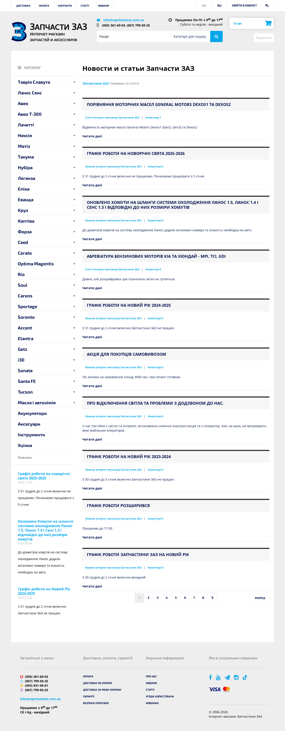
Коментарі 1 (153, 117)
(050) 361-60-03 (113, 25)
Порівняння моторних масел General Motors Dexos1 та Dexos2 (159, 104)
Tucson (25, 391)
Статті (85, 5)
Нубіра (25, 167)
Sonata (25, 370)
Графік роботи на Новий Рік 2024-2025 (44, 591)
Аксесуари (29, 423)
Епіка (23, 188)
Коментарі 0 (155, 166)
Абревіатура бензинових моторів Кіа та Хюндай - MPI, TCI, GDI (156, 256)
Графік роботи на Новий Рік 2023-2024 (129, 456)
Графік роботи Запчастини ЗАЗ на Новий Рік (138, 554)
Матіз (24, 146)
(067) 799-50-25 (138, 25)
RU (219, 5)
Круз (23, 210)
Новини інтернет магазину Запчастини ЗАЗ (113, 166)
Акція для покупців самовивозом (126, 354)
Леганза (26, 178)
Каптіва (26, 220)
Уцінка (25, 445)
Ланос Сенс (30, 92)
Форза (25, 231)
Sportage (27, 306)
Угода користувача (160, 696)
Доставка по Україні (97, 682)
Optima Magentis (36, 263)
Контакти (65, 5)
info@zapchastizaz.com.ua (123, 20)
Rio (21, 274)
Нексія (25, 135)
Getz (22, 349)
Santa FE (27, 381)
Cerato (25, 253)
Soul (22, 285)
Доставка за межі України (102, 689)
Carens (25, 295)
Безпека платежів (96, 703)
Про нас (151, 676)
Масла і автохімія (37, 402)
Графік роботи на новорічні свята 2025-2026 (44, 476)
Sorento (26, 317)
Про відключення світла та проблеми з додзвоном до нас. (155, 403)
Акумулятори (32, 413)
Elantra (25, 338)
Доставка (23, 5)
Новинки (152, 703)
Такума (26, 156)
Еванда (25, 199)
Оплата (44, 5)
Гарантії (88, 696)
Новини (103, 5)
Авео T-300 (30, 114)
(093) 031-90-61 (36, 685)
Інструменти (31, 434)
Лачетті (26, 124)
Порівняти (264, 38)
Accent (25, 327)
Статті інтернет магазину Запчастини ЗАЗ (112, 117)
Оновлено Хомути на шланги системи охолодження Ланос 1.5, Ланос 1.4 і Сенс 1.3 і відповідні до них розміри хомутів (45, 530)
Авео (23, 103)
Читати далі (92, 136)
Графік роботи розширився (118, 505)
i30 (21, 359)
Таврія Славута (34, 82)
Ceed (23, 242)
